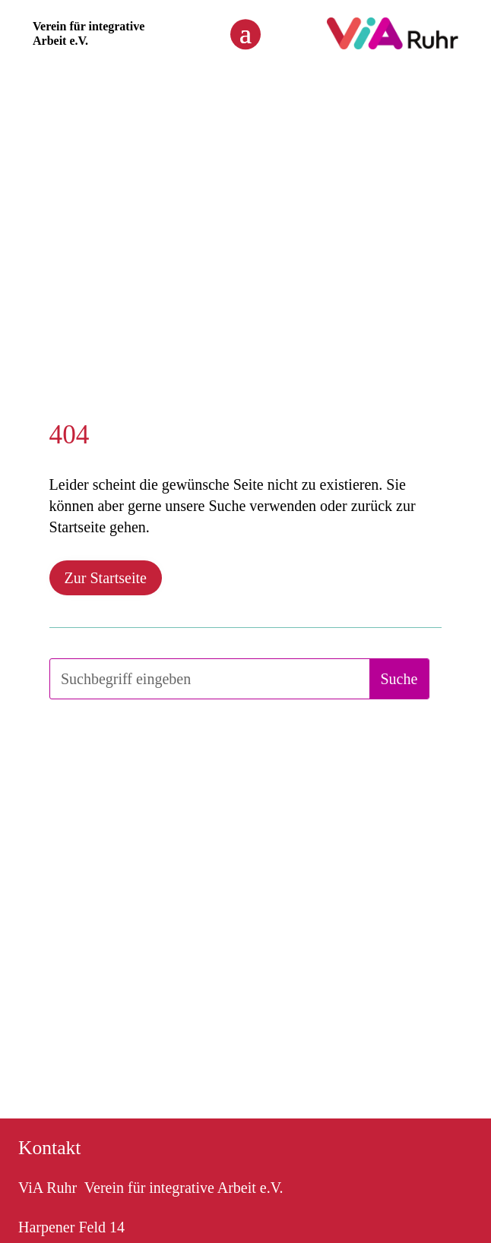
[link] (392, 45)
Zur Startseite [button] (106, 577)
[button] (245, 33)
